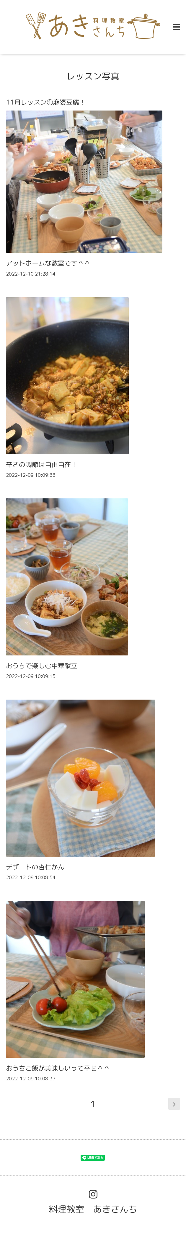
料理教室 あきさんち (93, 1209)
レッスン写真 (93, 76)
